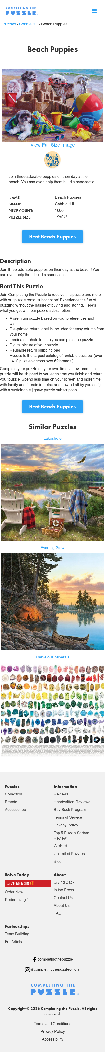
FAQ (57, 914)
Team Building (17, 934)
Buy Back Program (70, 810)
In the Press (64, 890)
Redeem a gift (17, 900)
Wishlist (60, 846)
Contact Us (63, 898)
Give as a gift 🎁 (21, 883)
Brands (11, 802)
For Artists (13, 942)
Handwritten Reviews (72, 802)
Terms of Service (68, 818)
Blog (58, 862)
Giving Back (64, 883)
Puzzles (9, 24)
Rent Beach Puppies (52, 236)
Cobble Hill (28, 24)
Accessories (15, 810)
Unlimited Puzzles (69, 854)
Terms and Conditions (52, 1024)
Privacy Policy (66, 825)
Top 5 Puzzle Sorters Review (71, 835)
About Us (62, 906)
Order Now (14, 892)
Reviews (61, 794)
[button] (94, 10)
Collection (13, 794)
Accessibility (52, 1040)
